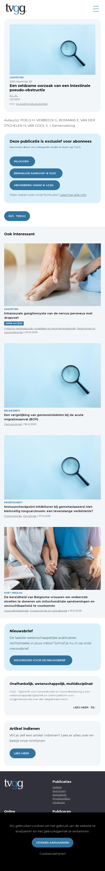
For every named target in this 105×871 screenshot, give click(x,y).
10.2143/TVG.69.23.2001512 (32, 104)
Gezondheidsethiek (16, 610)
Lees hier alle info (73, 195)
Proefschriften (61, 798)
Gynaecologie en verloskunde (48, 610)
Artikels (57, 787)
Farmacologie (13, 424)
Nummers (59, 791)
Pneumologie (13, 516)
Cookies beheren (53, 853)
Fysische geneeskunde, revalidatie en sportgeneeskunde (40, 328)
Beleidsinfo (12, 410)
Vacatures (59, 802)
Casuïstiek (17, 77)
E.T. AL (14, 95)
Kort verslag (13, 592)
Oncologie (30, 516)
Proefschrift (13, 502)
